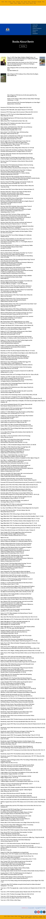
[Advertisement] (23, 14)
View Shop (23, 46)
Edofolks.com (25, 907)
